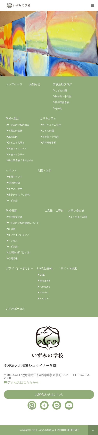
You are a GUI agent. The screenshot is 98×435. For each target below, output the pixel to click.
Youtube (43, 292)
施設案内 (13, 136)
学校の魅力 (13, 118)
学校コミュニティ (17, 148)
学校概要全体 (15, 217)
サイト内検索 (69, 268)
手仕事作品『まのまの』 (21, 160)
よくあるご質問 (78, 217)
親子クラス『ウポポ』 (20, 194)
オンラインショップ (18, 234)
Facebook (44, 286)
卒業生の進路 (15, 130)
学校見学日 (14, 182)
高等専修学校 (62, 102)
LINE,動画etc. (45, 268)
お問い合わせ (76, 210)
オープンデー (15, 188)
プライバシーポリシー (19, 268)
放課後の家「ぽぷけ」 (20, 252)
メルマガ (44, 298)
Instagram (44, 280)
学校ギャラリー (16, 154)
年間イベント (15, 176)
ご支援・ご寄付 (54, 210)
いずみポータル (15, 308)
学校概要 (11, 210)
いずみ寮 (13, 246)
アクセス (13, 240)
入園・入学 (44, 170)
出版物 (11, 228)
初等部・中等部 (63, 96)
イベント (11, 170)
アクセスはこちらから (23, 382)
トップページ (14, 84)
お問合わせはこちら (49, 394)
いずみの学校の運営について (23, 222)
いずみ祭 (13, 200)
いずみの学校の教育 (18, 124)
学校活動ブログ (62, 84)
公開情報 (13, 258)
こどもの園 (61, 90)
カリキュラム (48, 118)
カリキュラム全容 (51, 124)
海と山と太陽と (16, 142)
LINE (42, 274)
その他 (58, 108)
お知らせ (34, 84)
